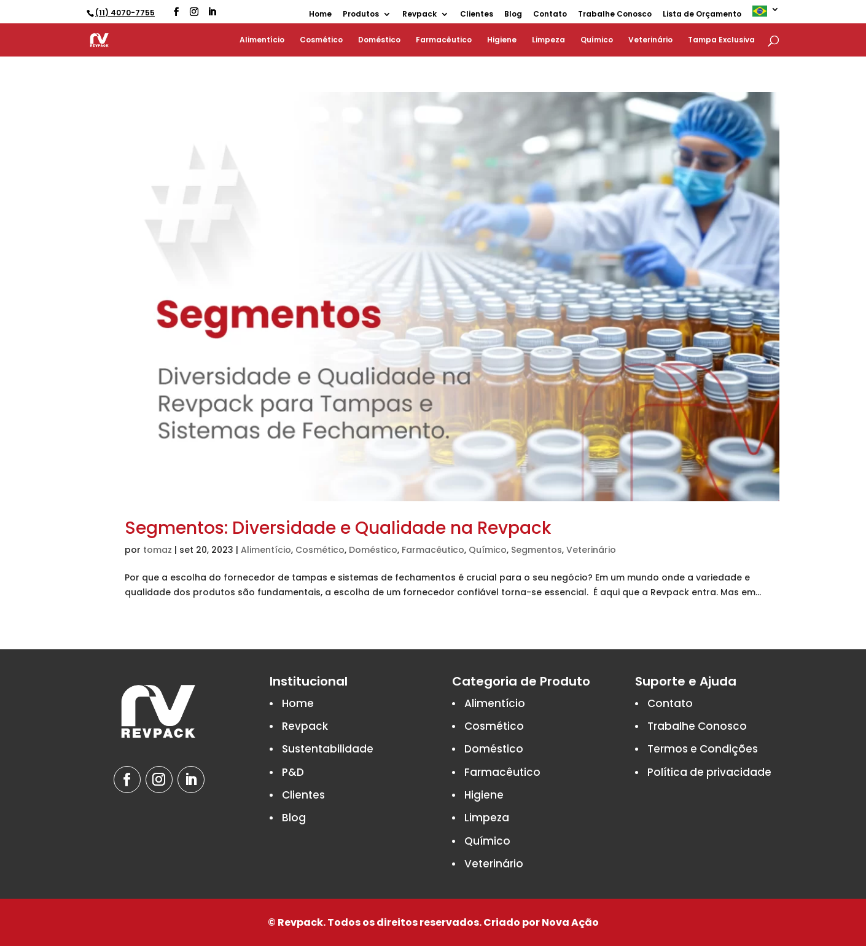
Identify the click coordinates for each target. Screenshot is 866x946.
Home (320, 14)
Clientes (476, 14)
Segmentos (536, 550)
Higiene (502, 40)
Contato (550, 14)
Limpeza (548, 40)
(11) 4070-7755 (125, 12)
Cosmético (321, 40)
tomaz (157, 550)
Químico (596, 40)
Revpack (419, 14)
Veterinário (650, 40)
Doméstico (379, 40)
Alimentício (262, 40)
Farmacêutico (444, 40)
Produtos (361, 14)
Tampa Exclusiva (721, 40)
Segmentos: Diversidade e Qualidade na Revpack (338, 528)
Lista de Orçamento (702, 14)
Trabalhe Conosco (615, 14)
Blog (513, 14)
